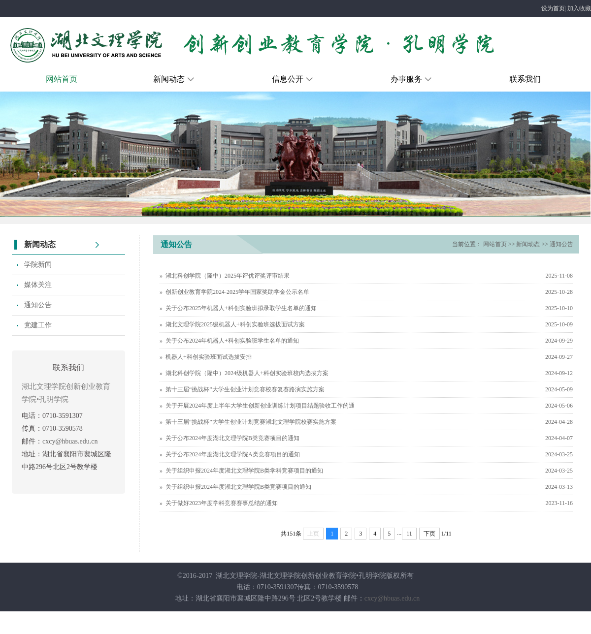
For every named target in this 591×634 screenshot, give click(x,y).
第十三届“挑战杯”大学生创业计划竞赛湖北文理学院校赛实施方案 (250, 421)
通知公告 (38, 305)
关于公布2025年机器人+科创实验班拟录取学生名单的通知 (241, 308)
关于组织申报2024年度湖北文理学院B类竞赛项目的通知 (238, 486)
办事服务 (412, 79)
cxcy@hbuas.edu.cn (70, 441)
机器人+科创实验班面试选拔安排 (208, 356)
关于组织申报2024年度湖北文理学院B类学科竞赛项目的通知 (244, 470)
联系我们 (525, 79)
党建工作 (38, 325)
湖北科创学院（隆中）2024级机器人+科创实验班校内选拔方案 (246, 373)
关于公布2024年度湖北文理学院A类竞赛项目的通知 (232, 454)
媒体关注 (38, 284)
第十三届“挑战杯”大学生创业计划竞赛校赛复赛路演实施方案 (245, 389)
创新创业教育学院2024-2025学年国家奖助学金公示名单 (237, 291)
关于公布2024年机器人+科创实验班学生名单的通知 (232, 340)
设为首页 (553, 8)
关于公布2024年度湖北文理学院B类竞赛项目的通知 (232, 438)
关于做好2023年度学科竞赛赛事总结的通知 (221, 503)
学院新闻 (38, 264)
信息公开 (293, 79)
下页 (429, 533)
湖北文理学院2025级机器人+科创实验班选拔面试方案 (235, 324)
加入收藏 (579, 8)
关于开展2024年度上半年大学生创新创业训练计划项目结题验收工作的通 (260, 405)
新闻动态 (174, 79)
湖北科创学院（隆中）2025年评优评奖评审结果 (227, 275)
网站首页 (61, 79)
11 (409, 533)
